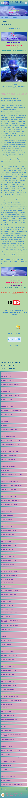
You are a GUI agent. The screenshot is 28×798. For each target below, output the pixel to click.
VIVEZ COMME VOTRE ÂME (8, 368)
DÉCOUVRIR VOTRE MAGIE (8, 365)
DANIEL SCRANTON (6, 24)
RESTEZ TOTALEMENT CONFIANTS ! (10, 362)
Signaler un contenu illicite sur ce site (14, 795)
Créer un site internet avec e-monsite (14, 793)
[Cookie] (3, 795)
